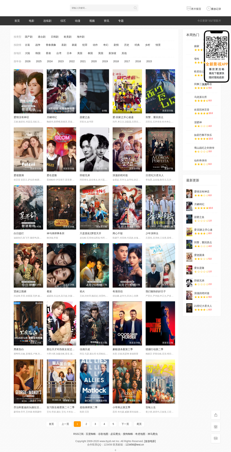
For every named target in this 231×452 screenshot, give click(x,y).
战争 (37, 44)
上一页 (65, 424)
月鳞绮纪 (52, 117)
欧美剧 (67, 36)
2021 (83, 61)
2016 (138, 61)
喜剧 (63, 44)
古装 (27, 44)
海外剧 (80, 36)
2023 (61, 61)
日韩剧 (54, 36)
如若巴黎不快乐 (203, 134)
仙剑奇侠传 (200, 160)
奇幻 (105, 44)
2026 (27, 61)
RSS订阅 (78, 433)
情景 (158, 44)
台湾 (58, 53)
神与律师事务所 (55, 233)
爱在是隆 (52, 175)
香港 (48, 53)
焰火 (82, 291)
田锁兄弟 (85, 175)
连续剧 (47, 20)
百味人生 (151, 407)
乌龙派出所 (200, 97)
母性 (196, 58)
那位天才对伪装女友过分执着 (63, 349)
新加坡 (112, 53)
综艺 (63, 20)
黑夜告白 (19, 349)
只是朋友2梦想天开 (90, 233)
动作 (95, 44)
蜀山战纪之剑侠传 (204, 147)
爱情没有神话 (21, 117)
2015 (149, 61)
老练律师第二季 (88, 407)
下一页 (125, 424)
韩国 (37, 53)
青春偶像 (51, 44)
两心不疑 (118, 233)
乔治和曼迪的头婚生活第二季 (30, 407)
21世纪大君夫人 (155, 175)
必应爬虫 (115, 433)
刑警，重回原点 (154, 117)
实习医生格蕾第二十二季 (61, 407)
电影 (31, 20)
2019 (105, 61)
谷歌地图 (103, 433)
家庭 (74, 44)
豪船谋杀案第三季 (123, 349)
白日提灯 (19, 233)
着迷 (49, 291)
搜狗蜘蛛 (128, 433)
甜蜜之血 (85, 117)
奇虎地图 (140, 433)
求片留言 (194, 8)
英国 (100, 53)
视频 (92, 20)
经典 (137, 44)
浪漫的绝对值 (120, 175)
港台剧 (41, 36)
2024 (50, 61)
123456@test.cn (134, 444)
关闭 (204, 84)
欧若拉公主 (200, 71)
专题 (121, 20)
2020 (94, 61)
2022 (72, 61)
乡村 (147, 44)
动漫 (77, 20)
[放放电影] (150, 441)
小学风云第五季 (121, 407)
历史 (126, 44)
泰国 (90, 53)
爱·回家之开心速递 (123, 117)
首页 (17, 20)
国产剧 (28, 36)
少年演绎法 (152, 233)
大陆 (27, 53)
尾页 (139, 424)
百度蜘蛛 (91, 433)
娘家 (196, 46)
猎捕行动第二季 (154, 349)
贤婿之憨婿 (20, 291)
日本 (69, 53)
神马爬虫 (153, 433)
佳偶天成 (85, 349)
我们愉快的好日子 (156, 291)
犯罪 (84, 44)
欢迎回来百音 (201, 109)
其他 (124, 53)
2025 (39, 61)
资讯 (106, 20)
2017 (127, 61)
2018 (116, 61)
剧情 (116, 44)
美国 (79, 53)
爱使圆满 (19, 175)
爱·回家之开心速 (203, 229)
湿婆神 (198, 122)
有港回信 (118, 291)
